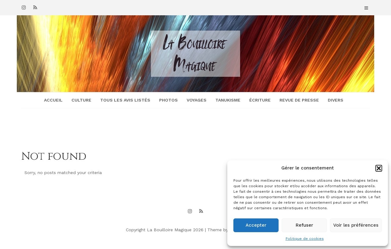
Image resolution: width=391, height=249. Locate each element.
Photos (168, 100)
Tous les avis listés (125, 100)
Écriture (260, 100)
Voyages (196, 100)
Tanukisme (227, 100)
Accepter (256, 225)
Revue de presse (299, 100)
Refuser (304, 225)
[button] (379, 168)
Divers (335, 100)
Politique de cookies (305, 238)
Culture (81, 100)
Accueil (53, 100)
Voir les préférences (355, 225)
